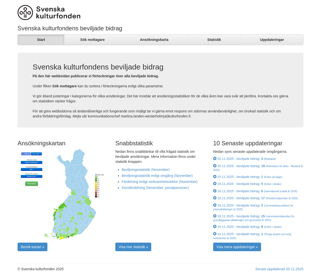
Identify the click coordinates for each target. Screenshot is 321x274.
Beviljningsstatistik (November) (146, 170)
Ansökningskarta (154, 40)
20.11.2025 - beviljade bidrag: (244, 159)
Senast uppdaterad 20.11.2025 (279, 269)
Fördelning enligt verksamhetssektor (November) (160, 182)
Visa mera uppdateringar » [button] (237, 247)
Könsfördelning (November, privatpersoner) (155, 188)
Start (41, 40)
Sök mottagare (92, 40)
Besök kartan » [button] (32, 247)
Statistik (214, 40)
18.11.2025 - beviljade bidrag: (255, 191)
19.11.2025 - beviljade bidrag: (247, 184)
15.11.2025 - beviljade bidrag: (247, 227)
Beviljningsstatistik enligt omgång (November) (157, 176)
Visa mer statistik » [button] (133, 247)
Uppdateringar (272, 40)
